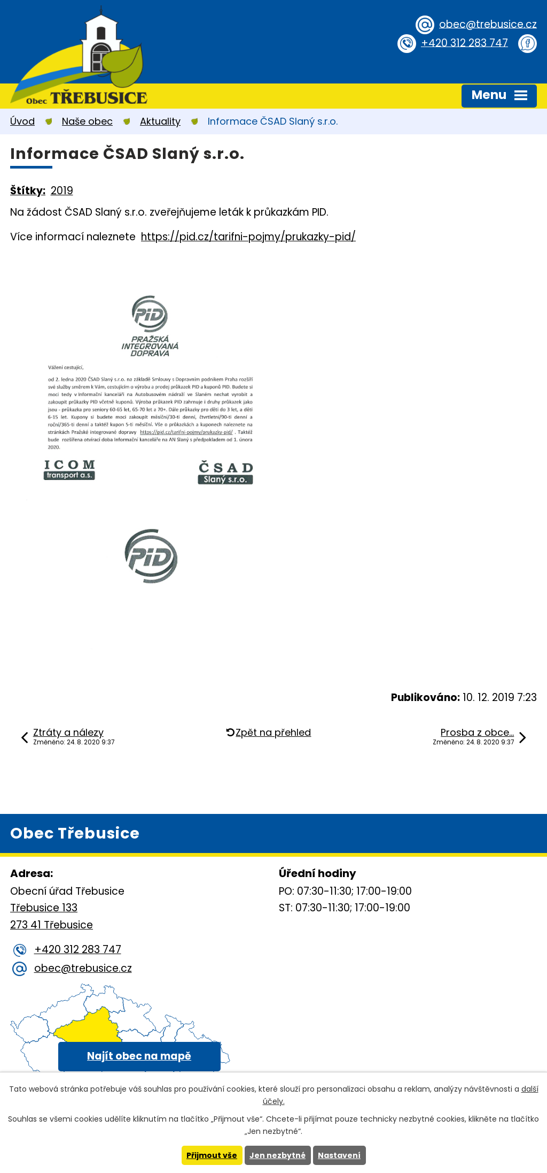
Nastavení (339, 1155)
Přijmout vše (211, 1155)
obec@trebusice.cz (488, 24)
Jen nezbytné (277, 1155)
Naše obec (87, 121)
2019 (62, 191)
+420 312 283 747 (464, 42)
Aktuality (160, 121)
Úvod (22, 121)
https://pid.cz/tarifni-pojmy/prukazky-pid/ (248, 237)
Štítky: (27, 191)
